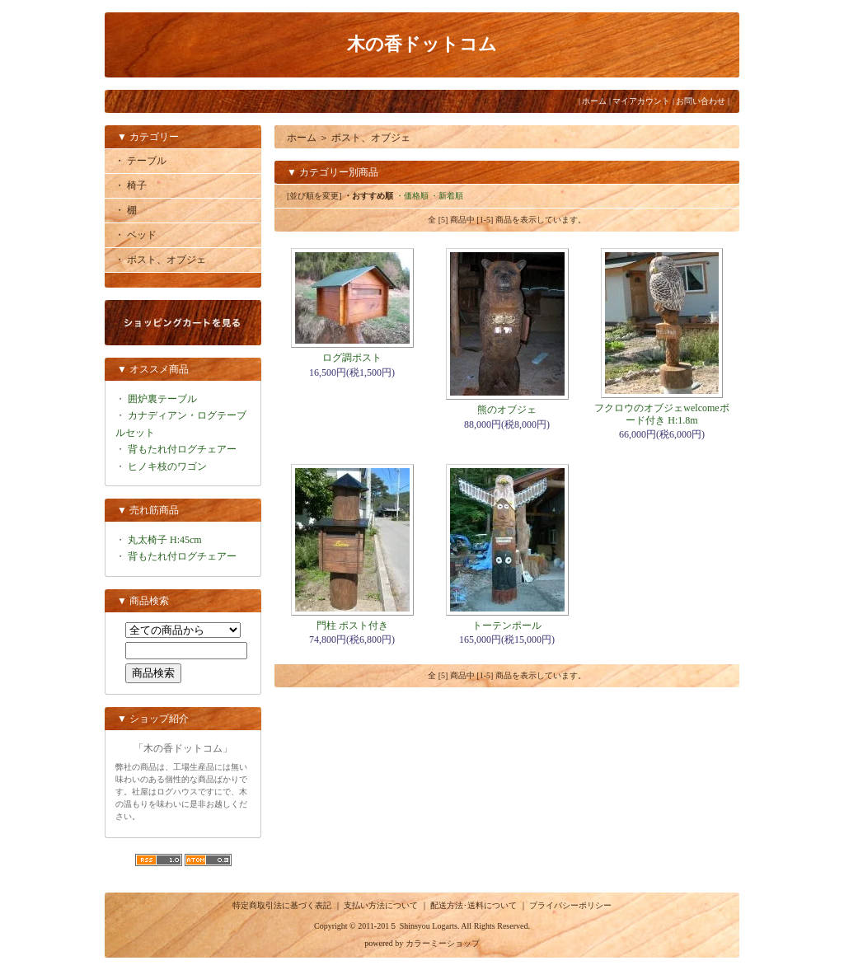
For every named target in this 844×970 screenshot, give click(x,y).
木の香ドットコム (422, 44)
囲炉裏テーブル (162, 399)
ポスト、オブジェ (370, 137)
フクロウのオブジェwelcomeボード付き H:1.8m (661, 413)
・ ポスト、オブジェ (160, 259)
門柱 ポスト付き (352, 625)
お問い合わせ (700, 100)
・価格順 (412, 195)
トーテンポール (507, 625)
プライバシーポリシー (570, 905)
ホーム (594, 100)
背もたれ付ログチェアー (182, 449)
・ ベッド (136, 235)
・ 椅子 (131, 185)
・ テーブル (140, 160)
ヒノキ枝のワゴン (167, 466)
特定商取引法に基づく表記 (281, 905)
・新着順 (446, 195)
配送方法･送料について (473, 905)
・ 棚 (126, 210)
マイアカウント (641, 100)
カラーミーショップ (443, 943)
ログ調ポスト (352, 357)
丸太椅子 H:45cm (165, 540)
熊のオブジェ (507, 409)
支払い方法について (381, 905)
